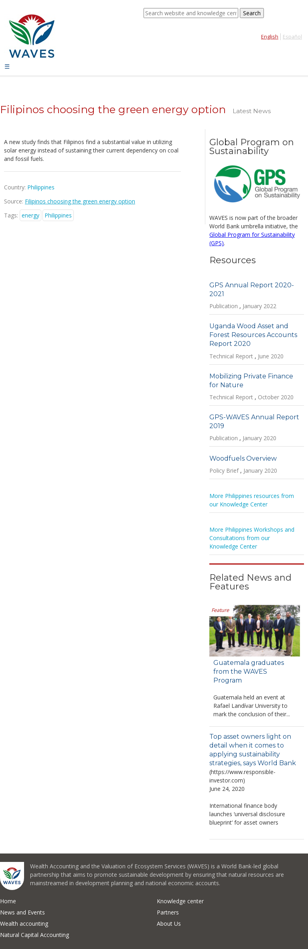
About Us (169, 923)
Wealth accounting (24, 923)
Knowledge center (180, 901)
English (269, 36)
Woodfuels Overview (243, 458)
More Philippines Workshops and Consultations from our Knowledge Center (251, 538)
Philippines (58, 215)
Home (8, 901)
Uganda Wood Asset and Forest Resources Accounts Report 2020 (253, 334)
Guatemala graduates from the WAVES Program (248, 671)
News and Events (22, 912)
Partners (168, 912)
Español (292, 36)
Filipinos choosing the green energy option (80, 201)
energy (30, 215)
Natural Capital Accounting (34, 935)
